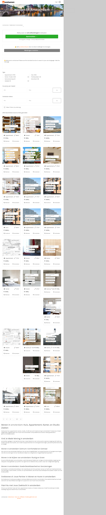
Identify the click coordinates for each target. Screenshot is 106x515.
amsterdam (17, 431)
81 (17, 425)
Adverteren (11, 503)
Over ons (17, 503)
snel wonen (4, 503)
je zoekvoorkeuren (24, 53)
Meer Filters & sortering (13, 113)
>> (20, 425)
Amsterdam (19, 31)
